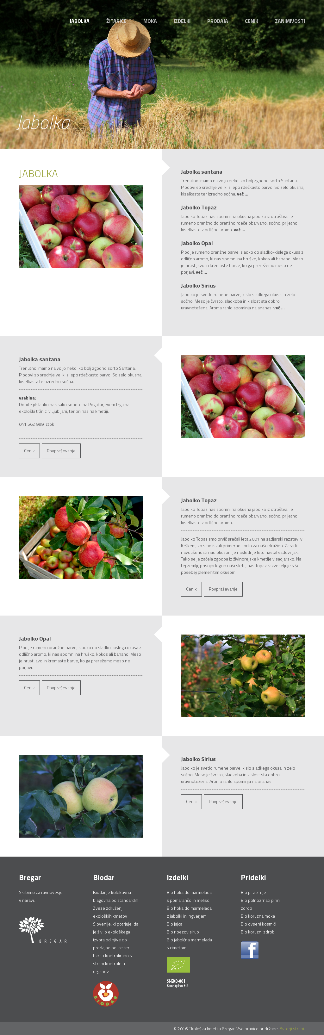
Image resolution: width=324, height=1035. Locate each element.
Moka (150, 21)
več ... (242, 194)
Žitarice (116, 21)
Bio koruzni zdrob (258, 931)
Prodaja (217, 21)
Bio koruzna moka (258, 916)
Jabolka (80, 21)
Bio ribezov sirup (183, 931)
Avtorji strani (292, 1028)
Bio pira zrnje (253, 892)
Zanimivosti (290, 21)
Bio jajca (174, 923)
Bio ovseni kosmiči (258, 923)
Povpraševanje (61, 450)
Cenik (251, 21)
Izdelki (182, 21)
